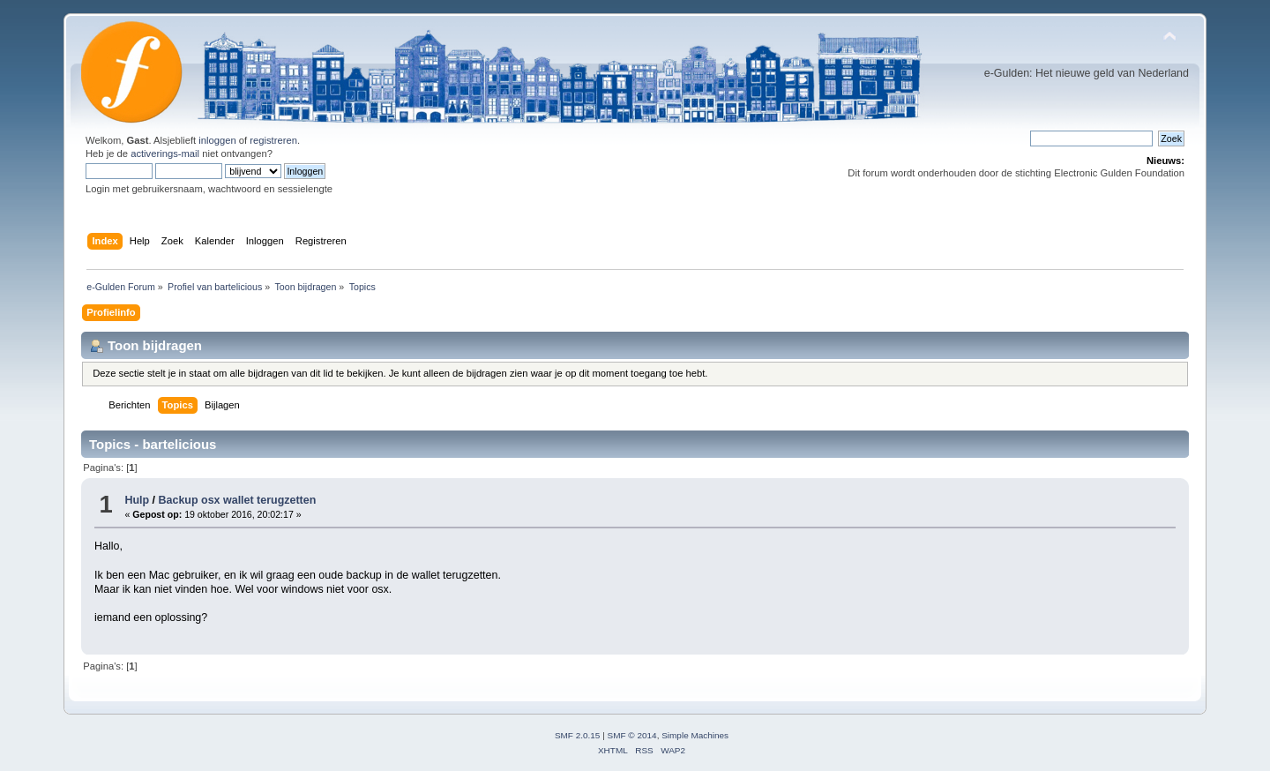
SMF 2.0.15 (578, 735)
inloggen (216, 140)
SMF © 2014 (632, 735)
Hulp (136, 500)
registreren (273, 140)
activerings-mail (165, 153)
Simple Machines (694, 735)
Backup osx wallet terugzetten (238, 500)
